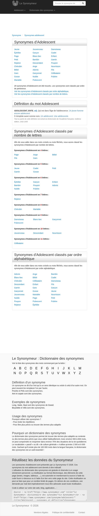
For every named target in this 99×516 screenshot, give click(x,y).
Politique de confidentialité (63, 512)
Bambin (36, 59)
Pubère (54, 77)
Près (23, 391)
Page (16, 56)
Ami (13, 394)
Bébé (16, 70)
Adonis (36, 70)
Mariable (18, 80)
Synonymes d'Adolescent (34, 42)
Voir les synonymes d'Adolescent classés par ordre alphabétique (41, 91)
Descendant (38, 63)
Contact (81, 512)
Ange (35, 66)
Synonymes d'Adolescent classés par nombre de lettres (43, 133)
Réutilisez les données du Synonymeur (42, 460)
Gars (16, 73)
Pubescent (37, 80)
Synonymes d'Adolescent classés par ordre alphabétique (48, 257)
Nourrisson (55, 66)
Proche (15, 391)
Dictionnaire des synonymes (42, 10)
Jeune (16, 49)
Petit (16, 59)
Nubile (35, 77)
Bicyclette (16, 408)
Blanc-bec (37, 56)
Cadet (53, 53)
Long (14, 405)
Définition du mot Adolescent (36, 104)
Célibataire (55, 73)
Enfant (54, 56)
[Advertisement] (49, 23)
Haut (25, 405)
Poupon (54, 63)
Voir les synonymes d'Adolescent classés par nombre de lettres (40, 94)
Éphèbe (17, 53)
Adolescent (19, 10)
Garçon (36, 53)
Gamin (54, 59)
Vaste (19, 405)
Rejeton (17, 63)
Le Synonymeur (28, 3)
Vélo (25, 408)
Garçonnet (37, 73)
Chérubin (18, 66)
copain (20, 394)
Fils (52, 70)
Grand (50, 405)
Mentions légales (41, 512)
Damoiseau (56, 49)
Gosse (17, 77)
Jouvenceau (38, 49)
